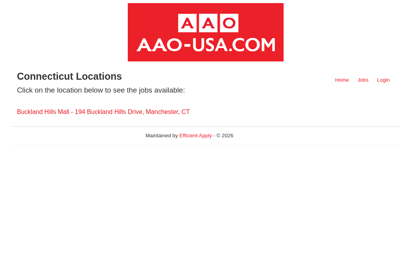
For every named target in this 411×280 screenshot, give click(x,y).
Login (383, 80)
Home (342, 80)
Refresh (256, 135)
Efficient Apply (195, 135)
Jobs (363, 80)
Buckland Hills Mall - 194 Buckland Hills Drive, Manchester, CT (103, 111)
